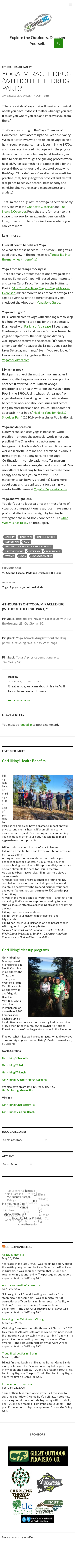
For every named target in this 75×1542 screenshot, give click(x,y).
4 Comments (41, 95)
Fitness (7, 66)
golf (27, 541)
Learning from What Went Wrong (23, 1319)
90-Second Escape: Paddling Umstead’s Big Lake (37, 570)
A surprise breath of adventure (21, 1285)
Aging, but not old (13, 1254)
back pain (26, 537)
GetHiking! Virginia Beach (18, 1112)
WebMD (9, 556)
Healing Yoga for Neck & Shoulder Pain (28, 546)
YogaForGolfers (42, 556)
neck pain (34, 551)
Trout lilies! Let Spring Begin (19, 1353)
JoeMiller (25, 95)
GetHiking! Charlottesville (18, 1104)
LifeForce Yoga (14, 551)
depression (12, 541)
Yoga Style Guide (48, 302)
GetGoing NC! (37, 26)
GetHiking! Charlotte (15, 1058)
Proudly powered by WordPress (18, 1537)
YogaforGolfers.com (15, 360)
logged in (26, 724)
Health (17, 66)
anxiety (10, 537)
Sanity (27, 66)
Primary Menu (70, 5)
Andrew (13, 676)
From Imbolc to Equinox (17, 1384)
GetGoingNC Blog (18, 1247)
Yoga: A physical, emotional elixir (37, 584)
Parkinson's (53, 551)
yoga (23, 556)
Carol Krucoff (46, 537)
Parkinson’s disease (37, 326)
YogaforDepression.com (50, 489)
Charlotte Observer (40, 206)
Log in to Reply (21, 700)
